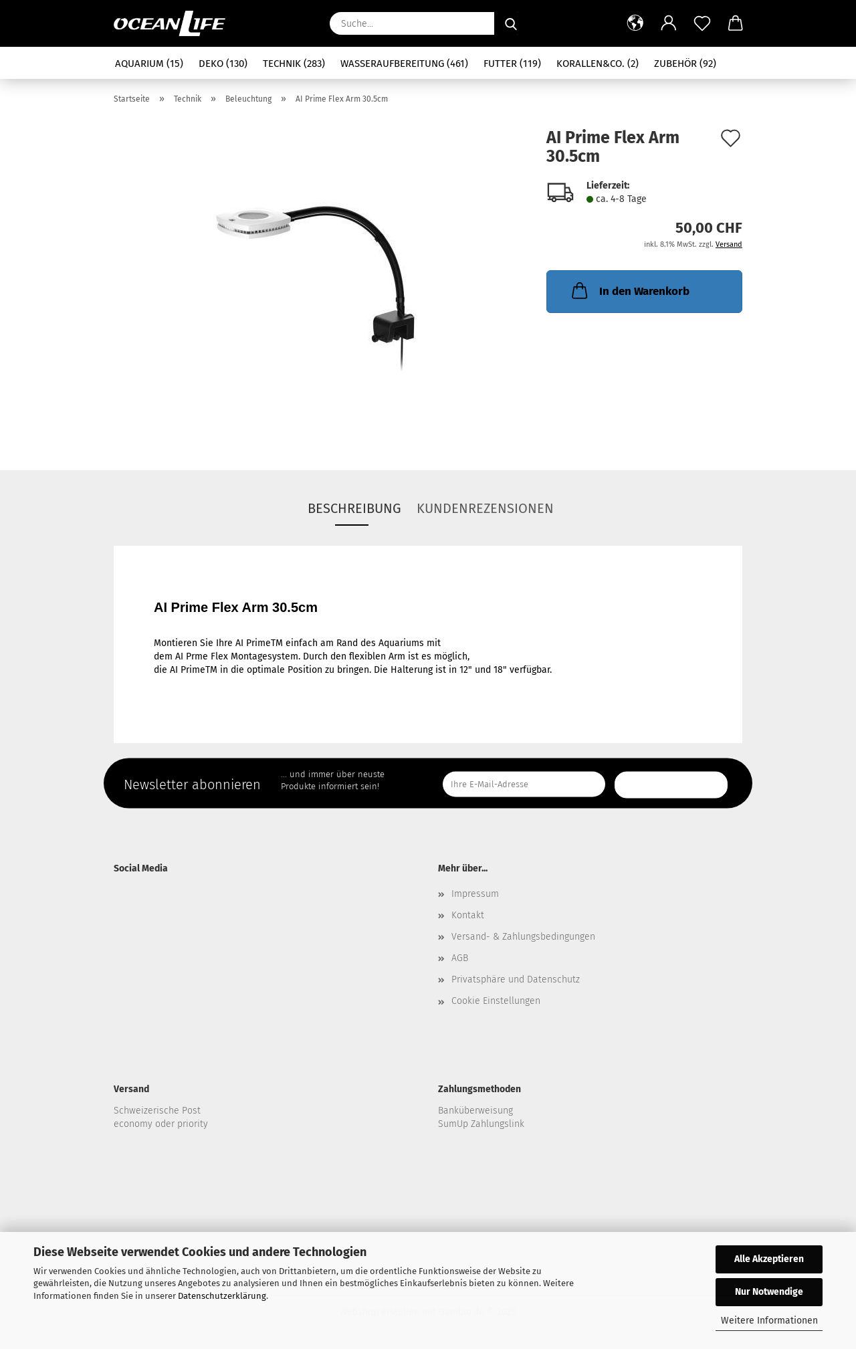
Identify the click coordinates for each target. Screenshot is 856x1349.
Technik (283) (294, 64)
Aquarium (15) (149, 64)
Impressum (475, 894)
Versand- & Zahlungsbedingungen (523, 936)
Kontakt (467, 915)
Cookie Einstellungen (495, 1001)
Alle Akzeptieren (769, 1259)
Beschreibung (354, 508)
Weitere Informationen (769, 1320)
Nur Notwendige (769, 1292)
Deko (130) (223, 64)
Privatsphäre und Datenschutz (515, 979)
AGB (459, 958)
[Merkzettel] (702, 23)
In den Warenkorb (629, 290)
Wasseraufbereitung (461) (404, 64)
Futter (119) (512, 64)
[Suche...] (511, 23)
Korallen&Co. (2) (597, 64)
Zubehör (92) (685, 64)
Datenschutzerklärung (222, 1296)
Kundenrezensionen (485, 508)
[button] (635, 23)
